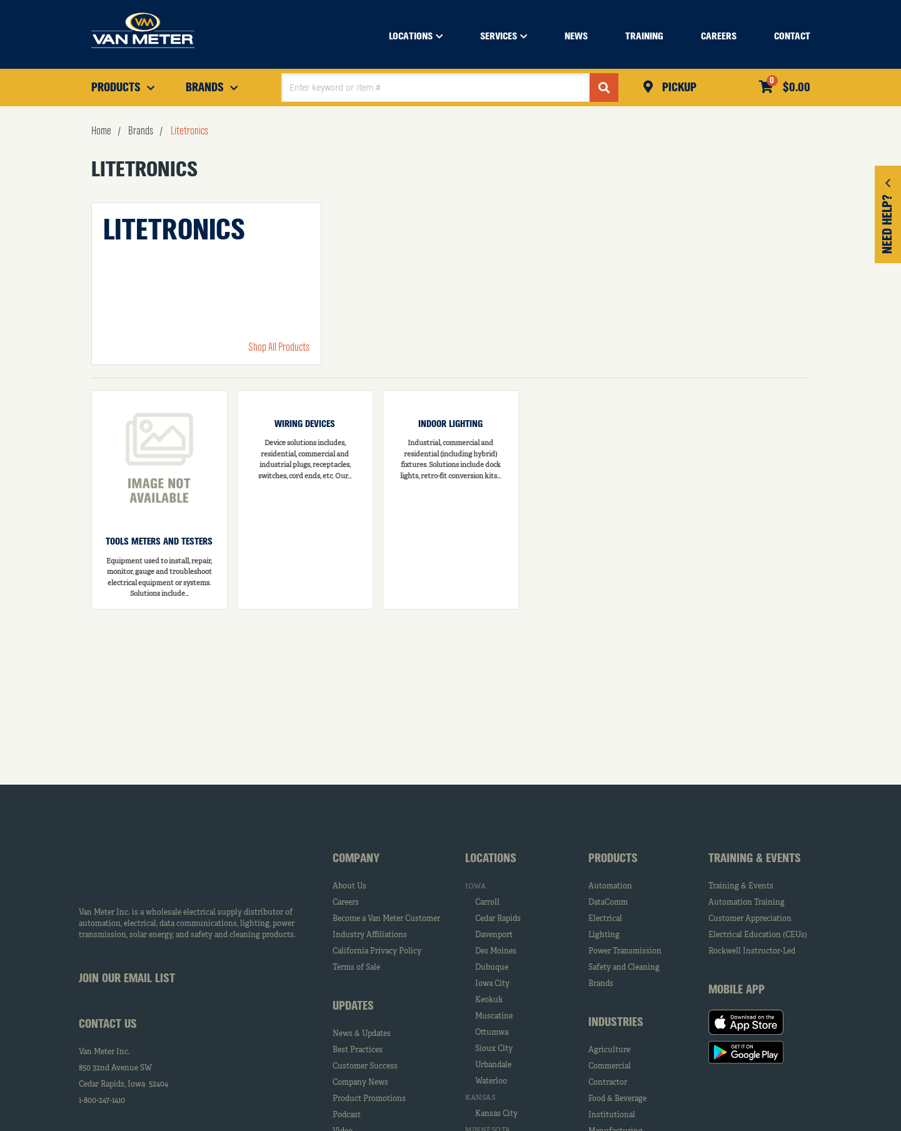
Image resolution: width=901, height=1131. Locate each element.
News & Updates (362, 1034)
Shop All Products (279, 347)
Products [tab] (613, 859)
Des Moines (495, 951)
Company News (360, 1083)
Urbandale (493, 1065)
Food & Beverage (617, 1099)
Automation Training (746, 903)
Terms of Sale (356, 968)
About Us (349, 886)
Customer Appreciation (750, 919)
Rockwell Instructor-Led (751, 951)
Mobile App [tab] (736, 990)
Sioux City (494, 1049)
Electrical (605, 919)
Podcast (347, 1115)
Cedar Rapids (498, 919)
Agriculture (609, 1050)
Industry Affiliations (370, 935)
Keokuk (489, 1000)
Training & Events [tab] (754, 859)
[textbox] (435, 87)
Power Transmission (625, 951)
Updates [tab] (353, 1006)
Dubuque (491, 968)
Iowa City (492, 984)
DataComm (608, 903)
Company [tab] (356, 859)
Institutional (611, 1115)
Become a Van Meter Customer (386, 919)
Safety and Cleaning (624, 968)
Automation (610, 886)
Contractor (607, 1083)
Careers (346, 903)
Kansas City (496, 1114)
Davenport (494, 935)
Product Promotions (369, 1099)
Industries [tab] (615, 1023)
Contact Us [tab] (108, 1024)
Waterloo (491, 1081)
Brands (600, 984)
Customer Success (365, 1066)
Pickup (678, 88)
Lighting (604, 935)
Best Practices (358, 1050)
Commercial (609, 1066)
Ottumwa (491, 1033)
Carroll (487, 903)
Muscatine (494, 1016)
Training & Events (740, 886)
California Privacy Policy (377, 951)
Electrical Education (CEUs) (757, 935)
